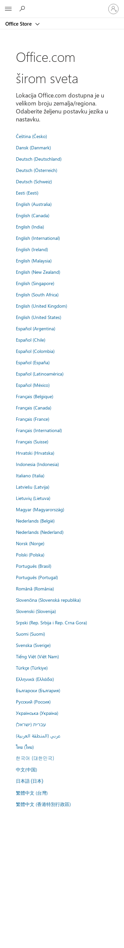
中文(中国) (26, 769)
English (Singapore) (35, 283)
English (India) (30, 226)
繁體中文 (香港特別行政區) (43, 804)
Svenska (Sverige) (33, 645)
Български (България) (38, 690)
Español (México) (33, 385)
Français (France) (32, 418)
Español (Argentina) (35, 328)
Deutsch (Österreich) (36, 170)
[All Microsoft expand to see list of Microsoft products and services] (8, 9)
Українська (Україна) (37, 713)
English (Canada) (32, 215)
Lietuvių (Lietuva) (33, 498)
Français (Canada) (33, 407)
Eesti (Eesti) (27, 192)
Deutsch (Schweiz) (34, 181)
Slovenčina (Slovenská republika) (48, 599)
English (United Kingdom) (41, 305)
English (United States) (38, 317)
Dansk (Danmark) (33, 147)
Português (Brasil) (33, 565)
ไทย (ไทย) (25, 746)
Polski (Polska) (30, 554)
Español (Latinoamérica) (39, 373)
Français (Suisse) (32, 441)
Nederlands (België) (35, 520)
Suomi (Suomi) (30, 633)
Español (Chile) (30, 339)
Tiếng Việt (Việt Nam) (37, 656)
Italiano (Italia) (30, 475)
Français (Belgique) (34, 396)
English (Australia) (34, 204)
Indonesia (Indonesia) (37, 464)
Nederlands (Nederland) (39, 532)
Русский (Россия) (33, 701)
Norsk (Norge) (30, 543)
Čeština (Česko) (31, 136)
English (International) (38, 238)
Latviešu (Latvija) (32, 486)
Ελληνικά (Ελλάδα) (35, 679)
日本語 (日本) (30, 781)
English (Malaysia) (34, 260)
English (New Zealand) (38, 271)
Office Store (19, 23)
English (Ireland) (32, 249)
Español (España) (33, 362)
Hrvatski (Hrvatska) (35, 452)
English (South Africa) (37, 294)
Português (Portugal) (37, 577)
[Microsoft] (62, 5)
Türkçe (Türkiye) (32, 667)
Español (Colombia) (35, 351)
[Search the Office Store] (23, 8)
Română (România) (35, 588)
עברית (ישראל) (31, 724)
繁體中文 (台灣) (32, 792)
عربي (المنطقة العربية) (38, 735)
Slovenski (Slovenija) (36, 611)
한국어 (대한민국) (35, 758)
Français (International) (39, 430)
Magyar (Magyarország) (40, 509)
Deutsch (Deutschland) (39, 158)
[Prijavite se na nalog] (113, 9)
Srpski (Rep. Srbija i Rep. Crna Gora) (51, 622)
